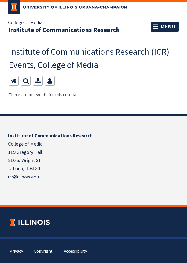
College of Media (25, 22)
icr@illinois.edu (23, 177)
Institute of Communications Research (64, 30)
